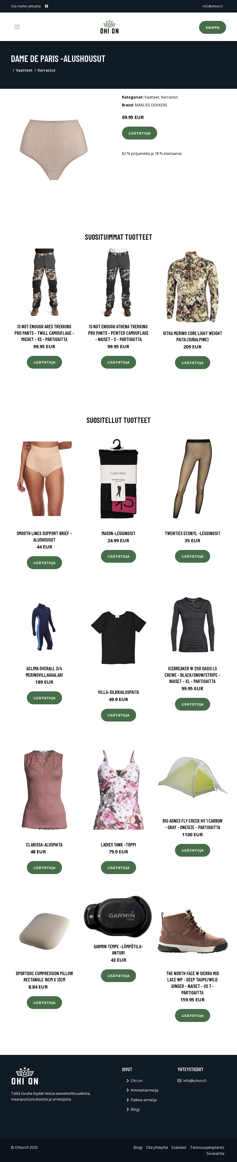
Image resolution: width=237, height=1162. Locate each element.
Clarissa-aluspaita (44, 844)
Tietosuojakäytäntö (207, 1147)
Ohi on (136, 1080)
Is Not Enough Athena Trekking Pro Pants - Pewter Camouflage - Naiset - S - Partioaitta (118, 332)
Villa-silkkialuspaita (118, 692)
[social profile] (46, 6)
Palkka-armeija (144, 1099)
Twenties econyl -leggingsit (192, 533)
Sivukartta (215, 1153)
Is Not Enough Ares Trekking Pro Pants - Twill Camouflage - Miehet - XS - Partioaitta (44, 332)
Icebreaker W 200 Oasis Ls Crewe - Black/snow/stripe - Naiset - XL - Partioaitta (192, 674)
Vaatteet (24, 70)
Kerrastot (47, 70)
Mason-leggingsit (118, 533)
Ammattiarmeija (144, 1090)
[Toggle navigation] (17, 26)
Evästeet (179, 1147)
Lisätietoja (139, 133)
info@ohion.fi (212, 6)
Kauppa (212, 27)
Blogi (135, 1109)
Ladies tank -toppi (118, 844)
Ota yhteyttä (157, 1147)
